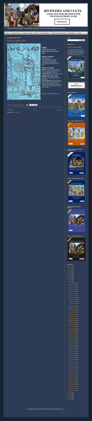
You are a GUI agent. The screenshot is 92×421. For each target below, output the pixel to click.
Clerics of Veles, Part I (16, 41)
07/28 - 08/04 (73, 330)
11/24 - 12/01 (73, 293)
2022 (70, 275)
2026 (70, 267)
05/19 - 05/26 (73, 351)
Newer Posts (10, 109)
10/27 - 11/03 (73, 301)
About (79, 33)
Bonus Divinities (45, 33)
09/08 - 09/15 (73, 318)
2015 (70, 399)
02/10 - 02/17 (73, 380)
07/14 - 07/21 (73, 334)
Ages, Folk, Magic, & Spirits (30, 33)
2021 (70, 277)
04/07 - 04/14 (73, 363)
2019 (70, 281)
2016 (70, 397)
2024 (70, 271)
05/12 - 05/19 (73, 353)
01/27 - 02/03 (73, 384)
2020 (70, 279)
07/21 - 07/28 (73, 332)
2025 (70, 269)
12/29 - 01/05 (73, 283)
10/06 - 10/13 (73, 310)
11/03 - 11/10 (73, 299)
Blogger (63, 409)
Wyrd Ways (72, 33)
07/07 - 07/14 (73, 337)
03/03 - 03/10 (73, 374)
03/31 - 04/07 (73, 365)
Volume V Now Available (74, 47)
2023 (70, 273)
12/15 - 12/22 (73, 287)
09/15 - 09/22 (73, 316)
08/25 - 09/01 (73, 322)
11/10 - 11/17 (73, 297)
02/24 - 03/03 (73, 376)
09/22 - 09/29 (73, 314)
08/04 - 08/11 (73, 328)
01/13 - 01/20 (73, 388)
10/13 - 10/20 (73, 308)
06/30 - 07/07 (73, 339)
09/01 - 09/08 (73, 320)
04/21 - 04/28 (73, 359)
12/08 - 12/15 (73, 289)
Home (7, 33)
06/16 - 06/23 (73, 343)
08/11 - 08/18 (73, 326)
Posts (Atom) (16, 112)
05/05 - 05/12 (73, 355)
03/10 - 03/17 (73, 372)
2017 (70, 395)
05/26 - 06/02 (73, 349)
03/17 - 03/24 (73, 369)
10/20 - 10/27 (73, 306)
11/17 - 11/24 (73, 295)
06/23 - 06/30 (73, 341)
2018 (70, 393)
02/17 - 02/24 (73, 378)
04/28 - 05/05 (73, 357)
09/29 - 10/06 (73, 312)
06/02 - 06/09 (73, 347)
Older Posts (59, 109)
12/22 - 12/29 (73, 285)
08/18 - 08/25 (73, 324)
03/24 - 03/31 (73, 367)
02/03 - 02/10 (73, 382)
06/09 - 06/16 (73, 345)
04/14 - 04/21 (73, 361)
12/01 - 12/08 (73, 291)
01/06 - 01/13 (73, 390)
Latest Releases (15, 33)
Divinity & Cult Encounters (59, 33)
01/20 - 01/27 (73, 386)
